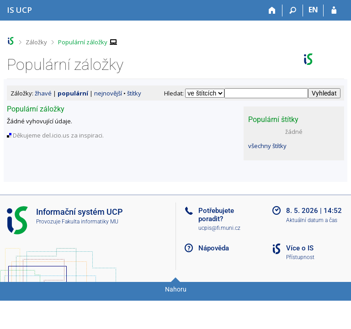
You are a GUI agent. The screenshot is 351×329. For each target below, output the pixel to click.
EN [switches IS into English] (313, 10)
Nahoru (175, 289)
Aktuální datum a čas (311, 220)
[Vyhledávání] (292, 10)
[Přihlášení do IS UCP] (334, 10)
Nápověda (213, 248)
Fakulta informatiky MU (90, 221)
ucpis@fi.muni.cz (219, 228)
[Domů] (272, 10)
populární (73, 93)
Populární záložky (82, 42)
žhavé (43, 93)
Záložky (36, 42)
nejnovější (108, 93)
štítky (134, 93)
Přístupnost (300, 257)
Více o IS (300, 248)
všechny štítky (267, 146)
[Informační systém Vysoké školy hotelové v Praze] (19, 10)
